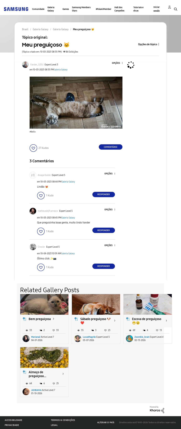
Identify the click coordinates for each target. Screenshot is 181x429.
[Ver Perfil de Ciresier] (41, 247)
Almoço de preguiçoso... (37, 374)
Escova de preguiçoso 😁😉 (146, 321)
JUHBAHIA (36, 390)
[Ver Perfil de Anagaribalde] (44, 175)
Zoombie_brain (142, 337)
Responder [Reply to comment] (103, 194)
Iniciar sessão (156, 9)
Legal (54, 425)
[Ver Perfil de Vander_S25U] (36, 64)
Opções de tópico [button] (147, 44)
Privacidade (12, 425)
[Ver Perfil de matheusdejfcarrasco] (48, 211)
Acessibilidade (13, 420)
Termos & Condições (63, 420)
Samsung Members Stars (81, 9)
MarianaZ (35, 337)
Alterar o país (105, 422)
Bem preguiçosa (40, 319)
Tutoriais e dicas (138, 9)
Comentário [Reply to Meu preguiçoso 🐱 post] (110, 147)
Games (65, 9)
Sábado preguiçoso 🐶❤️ (95, 321)
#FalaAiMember (103, 9)
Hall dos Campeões (119, 9)
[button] (116, 63)
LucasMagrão (89, 337)
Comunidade (38, 9)
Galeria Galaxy (50, 9)
